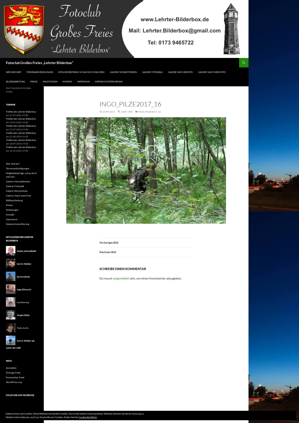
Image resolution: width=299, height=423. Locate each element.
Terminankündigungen (39, 72)
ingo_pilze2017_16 (149, 111)
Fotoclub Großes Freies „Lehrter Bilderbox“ (39, 63)
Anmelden (11, 367)
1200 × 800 (127, 111)
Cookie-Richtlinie (88, 417)
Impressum (83, 81)
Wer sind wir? (13, 72)
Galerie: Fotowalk (152, 72)
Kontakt (67, 81)
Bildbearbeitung (15, 81)
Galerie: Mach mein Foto (212, 72)
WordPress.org (14, 382)
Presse (34, 81)
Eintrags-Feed (13, 372)
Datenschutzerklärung (109, 81)
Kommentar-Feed (15, 377)
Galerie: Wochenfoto (180, 72)
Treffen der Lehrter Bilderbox (21, 111)
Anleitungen (50, 81)
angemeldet (121, 278)
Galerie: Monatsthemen (123, 72)
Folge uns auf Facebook (20, 395)
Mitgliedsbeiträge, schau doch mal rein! (81, 72)
